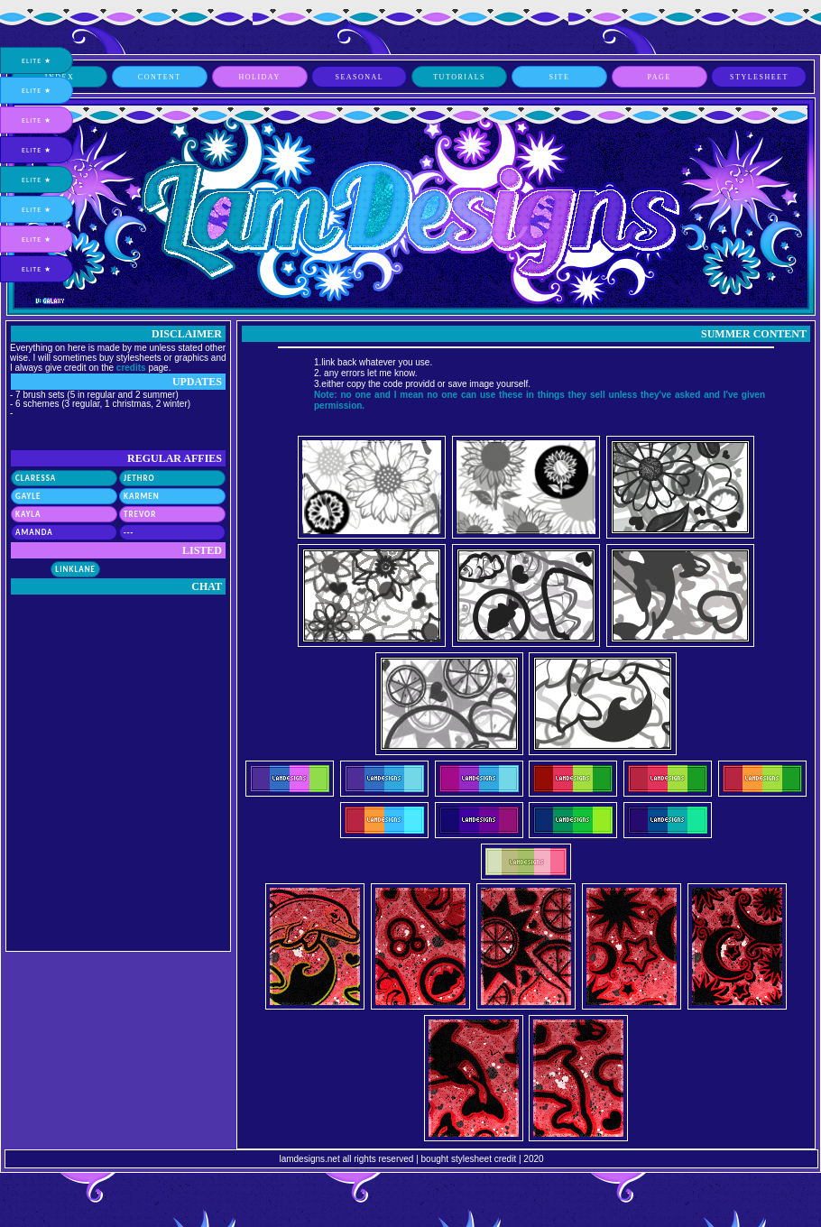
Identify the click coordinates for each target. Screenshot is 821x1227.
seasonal (359, 77)
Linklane (75, 569)
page (659, 77)
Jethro (139, 478)
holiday (259, 77)
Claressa (35, 478)
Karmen (142, 496)
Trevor (140, 514)
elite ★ (36, 60)
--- (129, 532)
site (559, 77)
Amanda (34, 532)
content (159, 77)
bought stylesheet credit (469, 1159)
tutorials (459, 77)
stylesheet (759, 77)
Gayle (28, 496)
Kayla (28, 514)
